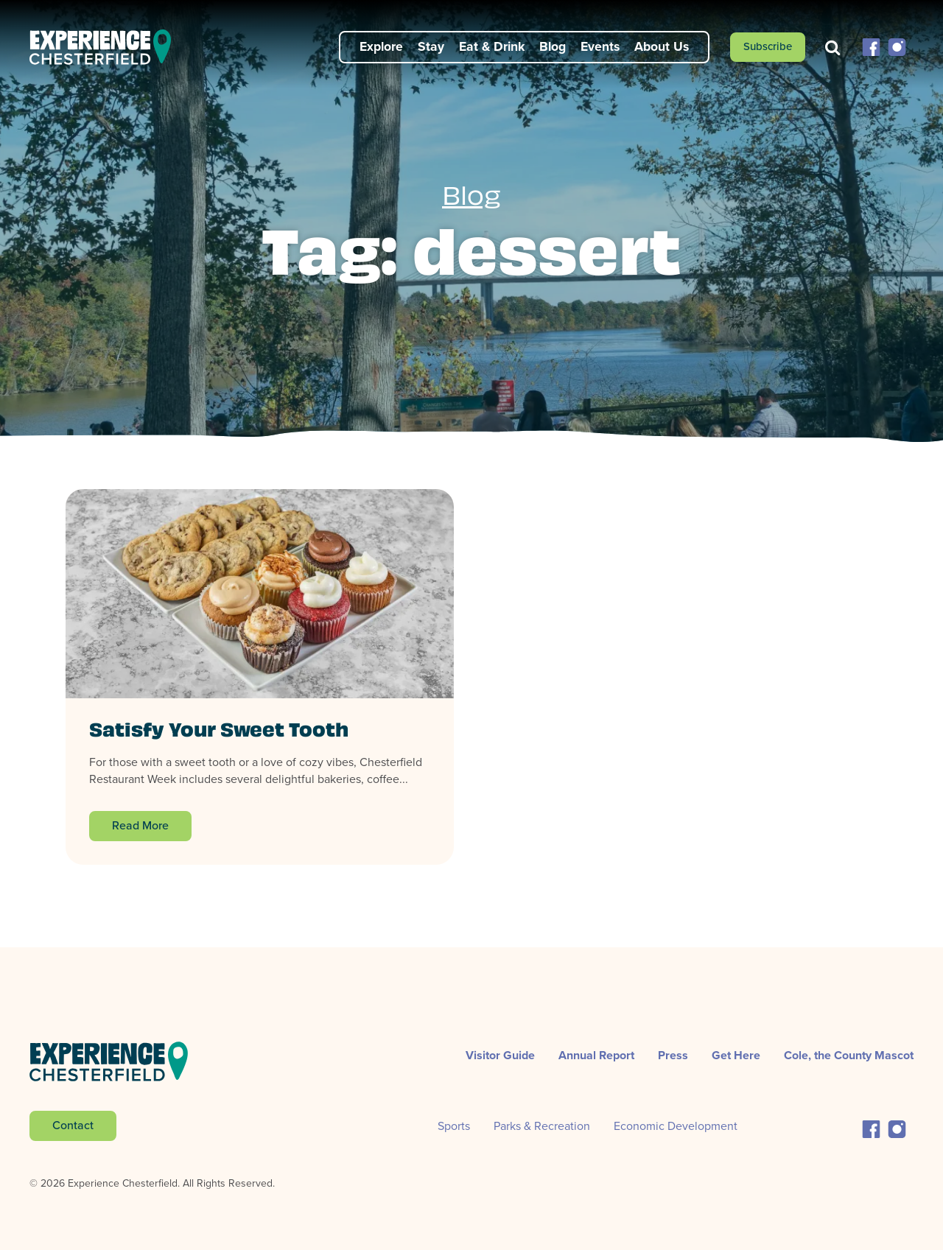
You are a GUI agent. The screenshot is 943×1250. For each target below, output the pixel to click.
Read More (140, 825)
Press (673, 1055)
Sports (454, 1125)
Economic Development (675, 1125)
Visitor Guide (500, 1055)
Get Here (736, 1055)
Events (600, 46)
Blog (552, 46)
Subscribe (767, 46)
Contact (73, 1125)
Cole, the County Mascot (849, 1055)
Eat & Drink (492, 46)
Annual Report (596, 1055)
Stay (431, 46)
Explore (381, 46)
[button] (871, 46)
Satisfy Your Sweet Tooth (218, 732)
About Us (661, 46)
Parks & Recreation (542, 1125)
